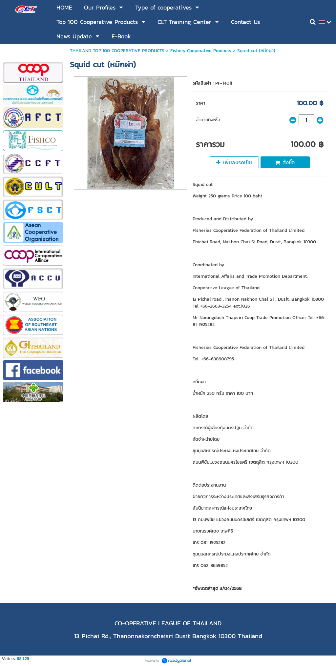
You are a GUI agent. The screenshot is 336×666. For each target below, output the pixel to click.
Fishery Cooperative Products (200, 50)
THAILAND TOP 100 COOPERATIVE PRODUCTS (117, 50)
